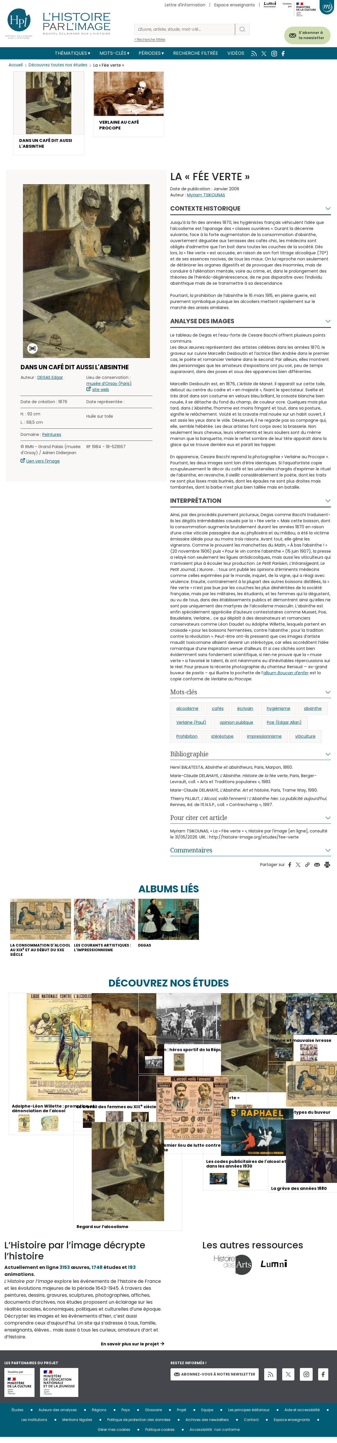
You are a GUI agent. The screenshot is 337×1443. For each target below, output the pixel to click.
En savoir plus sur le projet (130, 1350)
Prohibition (187, 738)
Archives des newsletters (207, 1425)
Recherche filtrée (195, 53)
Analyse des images (202, 323)
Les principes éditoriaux (248, 1415)
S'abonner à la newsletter (305, 34)
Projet (181, 1415)
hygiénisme (278, 711)
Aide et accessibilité (302, 1415)
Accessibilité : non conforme (215, 1435)
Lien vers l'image (43, 463)
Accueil (16, 65)
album (286, 675)
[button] (48, 114)
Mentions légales (77, 1425)
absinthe (313, 711)
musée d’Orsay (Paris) (109, 386)
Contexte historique (205, 211)
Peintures (51, 437)
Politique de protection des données (139, 1425)
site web (100, 392)
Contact (251, 1425)
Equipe (207, 1415)
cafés (218, 711)
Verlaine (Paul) (191, 725)
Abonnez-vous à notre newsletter (214, 1380)
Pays (126, 1415)
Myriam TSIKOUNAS (206, 197)
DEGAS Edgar (50, 380)
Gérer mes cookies (114, 1435)
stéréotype (222, 738)
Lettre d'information (185, 5)
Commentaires (191, 852)
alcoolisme (187, 711)
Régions (99, 1415)
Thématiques (71, 53)
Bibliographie (189, 756)
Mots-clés (112, 53)
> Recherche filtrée (149, 39)
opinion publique (236, 725)
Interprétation (195, 503)
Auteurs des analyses (58, 1415)
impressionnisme (264, 738)
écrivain (245, 711)
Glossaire (153, 1415)
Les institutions (34, 1425)
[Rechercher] (184, 29)
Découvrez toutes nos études (60, 65)
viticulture (305, 738)
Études (17, 1415)
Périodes (150, 53)
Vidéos (235, 53)
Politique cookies (160, 1435)
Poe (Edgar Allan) (284, 725)
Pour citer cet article (198, 820)
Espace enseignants (234, 5)
